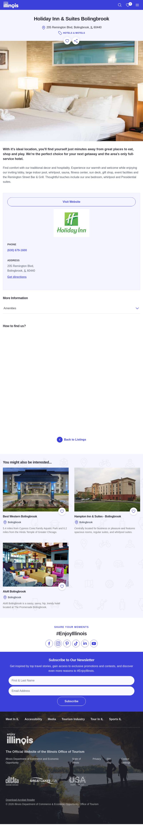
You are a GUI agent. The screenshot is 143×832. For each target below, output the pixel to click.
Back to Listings (71, 440)
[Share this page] (75, 40)
